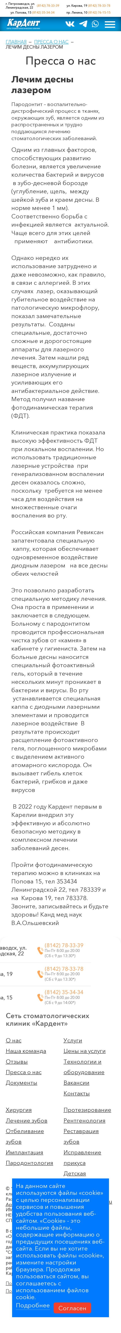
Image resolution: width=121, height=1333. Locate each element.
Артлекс (15, 1172)
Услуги (73, 1040)
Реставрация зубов (81, 1136)
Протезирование (87, 1109)
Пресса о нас (51, 42)
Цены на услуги (85, 1050)
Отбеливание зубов (25, 1136)
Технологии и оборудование (84, 1067)
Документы (21, 1082)
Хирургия (19, 1109)
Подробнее (33, 1305)
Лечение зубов (26, 1120)
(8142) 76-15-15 (99, 12)
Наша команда (26, 1050)
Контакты (77, 1093)
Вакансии (76, 1082)
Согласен (72, 1308)
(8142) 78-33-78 (99, 5)
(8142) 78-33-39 (48, 5)
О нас (13, 1040)
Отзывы (17, 1061)
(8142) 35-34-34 (43, 12)
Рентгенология (84, 1120)
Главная (16, 42)
